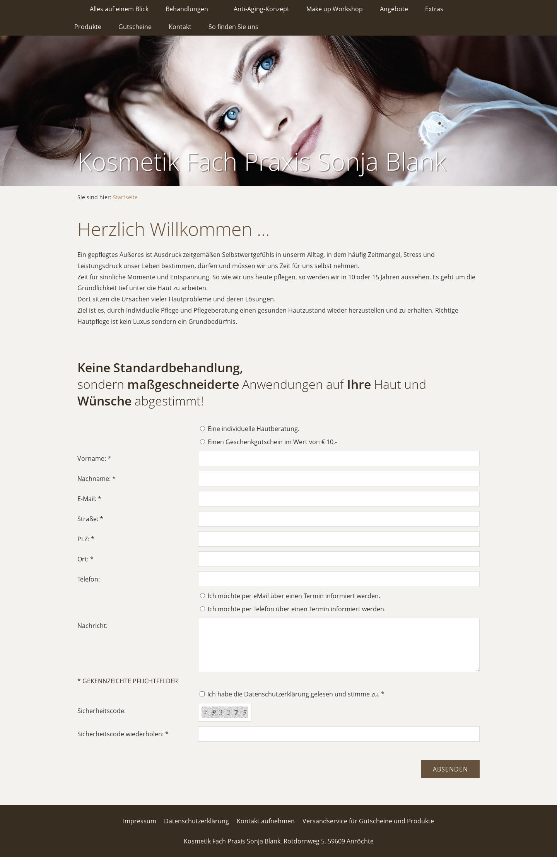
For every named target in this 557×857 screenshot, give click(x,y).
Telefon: (88, 579)
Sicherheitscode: (101, 710)
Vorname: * (94, 458)
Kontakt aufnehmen (266, 821)
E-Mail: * (89, 498)
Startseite (125, 197)
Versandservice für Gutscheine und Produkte (368, 821)
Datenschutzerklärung (196, 821)
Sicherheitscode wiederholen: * (123, 734)
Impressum (139, 821)
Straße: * (90, 519)
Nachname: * (96, 478)
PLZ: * (85, 539)
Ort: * (85, 559)
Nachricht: (92, 625)
